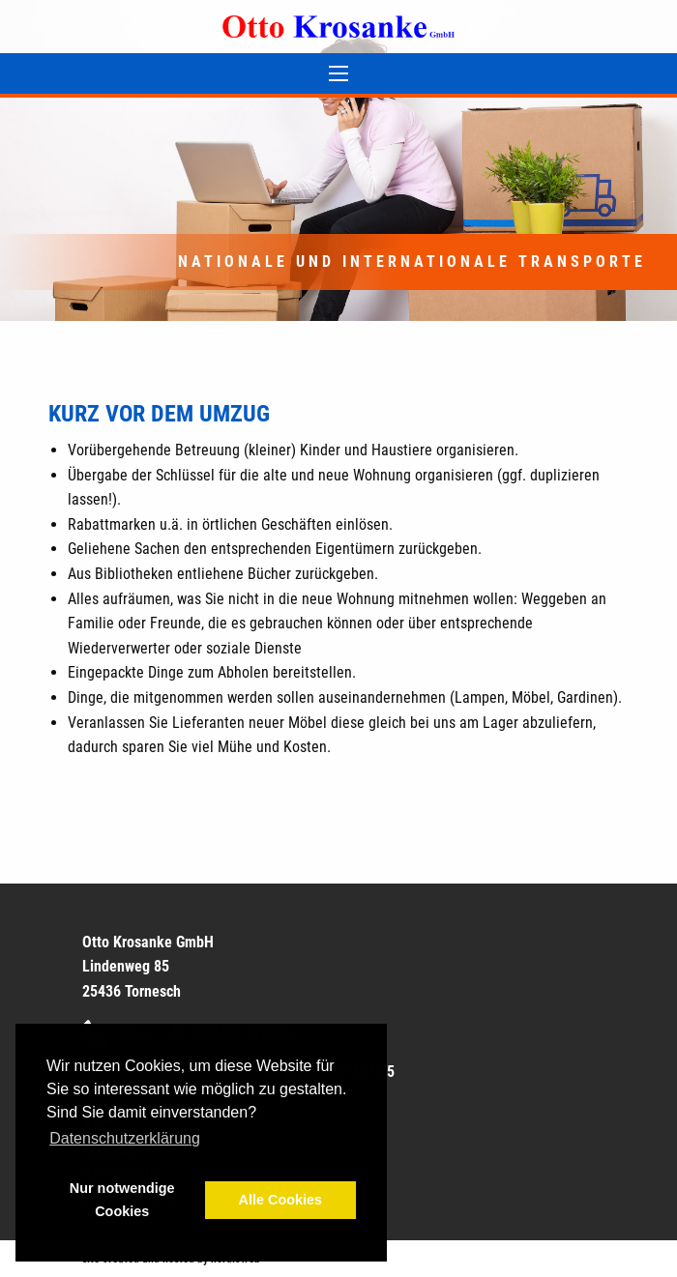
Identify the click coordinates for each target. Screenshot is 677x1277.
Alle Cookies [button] (280, 1199)
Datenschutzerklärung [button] (124, 1138)
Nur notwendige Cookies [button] (122, 1199)
